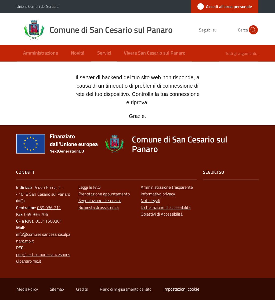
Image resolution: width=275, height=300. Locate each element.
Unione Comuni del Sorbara (38, 6)
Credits (82, 289)
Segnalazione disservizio (99, 200)
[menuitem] (40, 53)
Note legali (150, 200)
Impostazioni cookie (181, 289)
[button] (251, 29)
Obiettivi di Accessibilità (162, 214)
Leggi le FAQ (89, 187)
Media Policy (27, 289)
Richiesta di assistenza (98, 207)
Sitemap (57, 289)
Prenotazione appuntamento (104, 194)
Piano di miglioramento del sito (125, 289)
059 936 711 (49, 207)
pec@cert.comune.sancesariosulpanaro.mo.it (43, 257)
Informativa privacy (158, 194)
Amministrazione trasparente (167, 187)
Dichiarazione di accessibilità (166, 207)
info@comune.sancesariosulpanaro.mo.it (43, 237)
